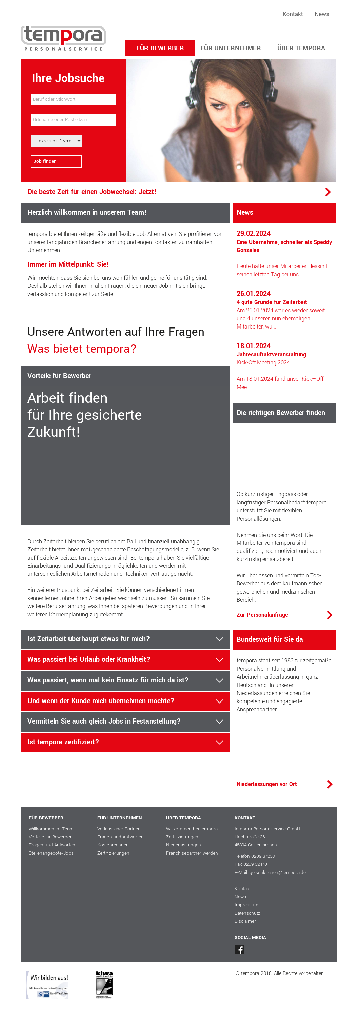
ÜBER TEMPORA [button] (301, 48)
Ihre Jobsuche (68, 79)
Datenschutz (247, 913)
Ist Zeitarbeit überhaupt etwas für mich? (88, 639)
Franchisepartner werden (192, 853)
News (322, 14)
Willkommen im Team (51, 828)
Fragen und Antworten (52, 844)
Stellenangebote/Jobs (51, 853)
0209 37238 (263, 856)
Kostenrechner (112, 844)
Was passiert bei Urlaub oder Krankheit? (89, 660)
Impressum (246, 905)
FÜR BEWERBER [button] (160, 48)
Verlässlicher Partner (118, 828)
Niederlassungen (183, 844)
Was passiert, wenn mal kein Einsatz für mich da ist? (108, 681)
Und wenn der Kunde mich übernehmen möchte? (101, 701)
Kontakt (293, 14)
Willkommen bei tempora (192, 828)
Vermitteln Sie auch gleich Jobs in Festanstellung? (104, 722)
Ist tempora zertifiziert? (63, 742)
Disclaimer (245, 921)
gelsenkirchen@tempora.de (278, 872)
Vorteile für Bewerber (50, 836)
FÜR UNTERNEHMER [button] (230, 48)
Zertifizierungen (113, 853)
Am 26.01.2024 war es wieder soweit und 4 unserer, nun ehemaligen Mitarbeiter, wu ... (281, 310)
